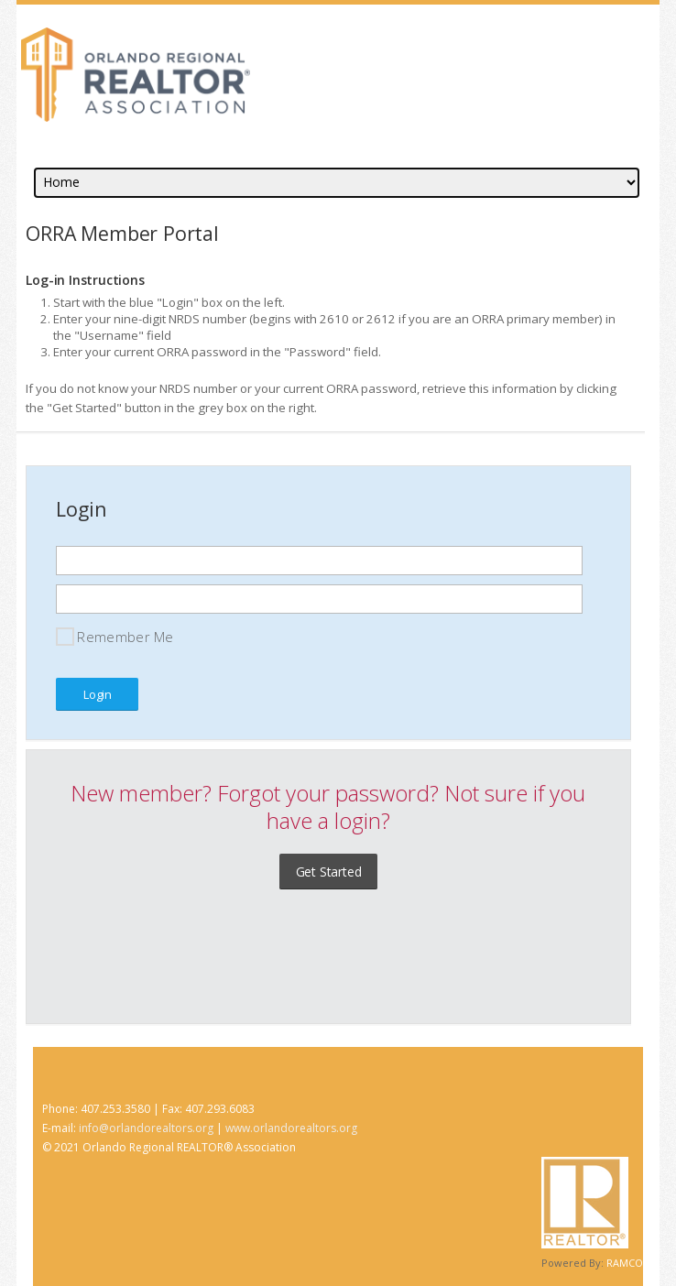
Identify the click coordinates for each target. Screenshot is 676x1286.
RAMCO (624, 1263)
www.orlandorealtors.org (291, 1128)
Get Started (329, 871)
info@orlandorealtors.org (146, 1128)
